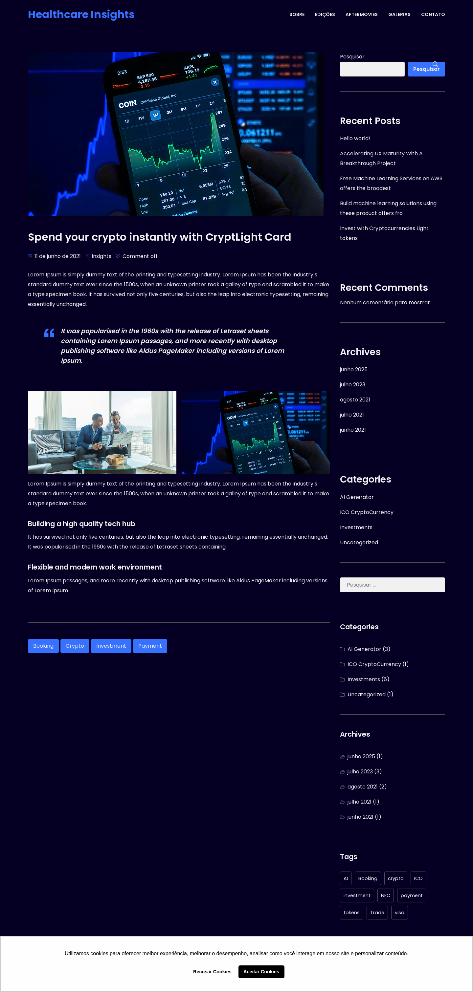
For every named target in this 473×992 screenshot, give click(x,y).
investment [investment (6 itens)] (357, 895)
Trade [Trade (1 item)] (377, 912)
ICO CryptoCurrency (367, 512)
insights (101, 256)
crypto (75, 646)
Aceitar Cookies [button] (261, 971)
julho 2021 (352, 415)
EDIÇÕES (325, 14)
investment (111, 646)
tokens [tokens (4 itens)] (352, 912)
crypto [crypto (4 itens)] (396, 878)
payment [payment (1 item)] (412, 895)
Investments (356, 527)
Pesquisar (352, 56)
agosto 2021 (355, 399)
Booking (43, 646)
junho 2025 (354, 369)
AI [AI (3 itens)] (346, 878)
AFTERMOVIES (362, 14)
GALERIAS (399, 14)
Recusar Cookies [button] (212, 971)
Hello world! (355, 138)
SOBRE (296, 14)
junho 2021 (353, 430)
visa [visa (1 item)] (399, 912)
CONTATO (433, 14)
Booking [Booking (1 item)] (367, 878)
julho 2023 (352, 384)
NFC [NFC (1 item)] (385, 895)
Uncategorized (359, 542)
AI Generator (357, 497)
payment (150, 646)
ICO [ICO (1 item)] (418, 878)
